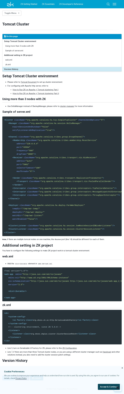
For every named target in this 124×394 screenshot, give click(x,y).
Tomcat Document (29, 82)
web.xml (8, 60)
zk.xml (8, 64)
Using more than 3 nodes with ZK (19, 46)
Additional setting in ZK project (18, 55)
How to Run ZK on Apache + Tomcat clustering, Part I (35, 90)
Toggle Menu (10, 13)
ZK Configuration (69, 351)
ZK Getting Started (28, 4)
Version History (11, 69)
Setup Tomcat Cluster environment (20, 41)
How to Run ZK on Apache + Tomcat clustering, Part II (36, 93)
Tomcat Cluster (17, 24)
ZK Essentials (48, 4)
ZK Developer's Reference (71, 4)
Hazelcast (107, 355)
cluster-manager (67, 106)
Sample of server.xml (14, 50)
